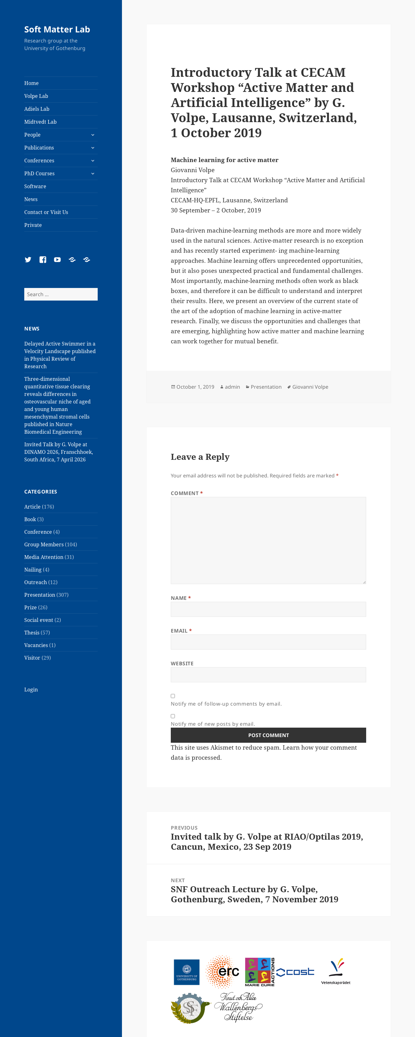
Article (32, 506)
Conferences (39, 160)
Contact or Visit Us (46, 212)
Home (31, 83)
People (32, 134)
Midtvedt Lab (40, 121)
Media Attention (43, 557)
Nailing (33, 569)
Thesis (31, 632)
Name (181, 598)
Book (30, 519)
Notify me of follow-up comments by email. (226, 703)
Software (35, 186)
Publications (39, 147)
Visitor (32, 657)
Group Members (44, 544)
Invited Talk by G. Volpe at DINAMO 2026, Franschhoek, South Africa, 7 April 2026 (58, 452)
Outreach (35, 582)
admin (232, 386)
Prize (30, 607)
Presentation (39, 594)
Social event (38, 620)
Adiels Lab (36, 108)
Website (182, 663)
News (30, 199)
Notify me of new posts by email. (213, 723)
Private (33, 225)
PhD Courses (39, 173)
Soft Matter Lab (57, 29)
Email (181, 630)
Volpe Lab (36, 96)
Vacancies (36, 645)
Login (31, 689)
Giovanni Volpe (310, 386)
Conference (38, 531)
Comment (187, 493)
